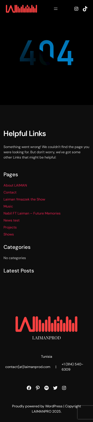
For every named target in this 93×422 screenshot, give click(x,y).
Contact (10, 192)
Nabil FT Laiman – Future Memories (32, 213)
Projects (10, 227)
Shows (9, 234)
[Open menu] (55, 8)
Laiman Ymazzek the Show (24, 199)
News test (12, 220)
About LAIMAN (15, 185)
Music (8, 206)
